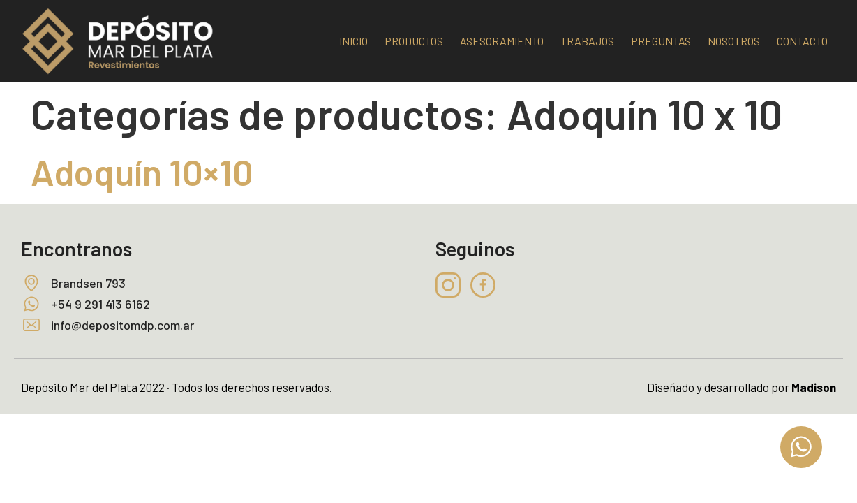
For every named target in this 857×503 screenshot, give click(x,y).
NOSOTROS (734, 41)
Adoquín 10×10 (142, 171)
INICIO (353, 41)
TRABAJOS (587, 41)
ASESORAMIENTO (502, 41)
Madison (813, 387)
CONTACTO (802, 41)
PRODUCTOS (414, 41)
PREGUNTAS (661, 41)
